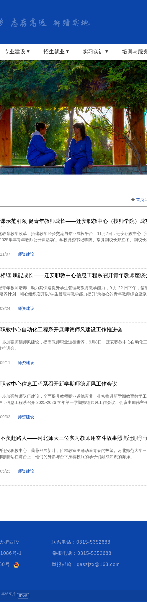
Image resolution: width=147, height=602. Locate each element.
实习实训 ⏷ (95, 52)
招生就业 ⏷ (56, 52)
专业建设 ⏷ (17, 52)
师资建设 (26, 254)
